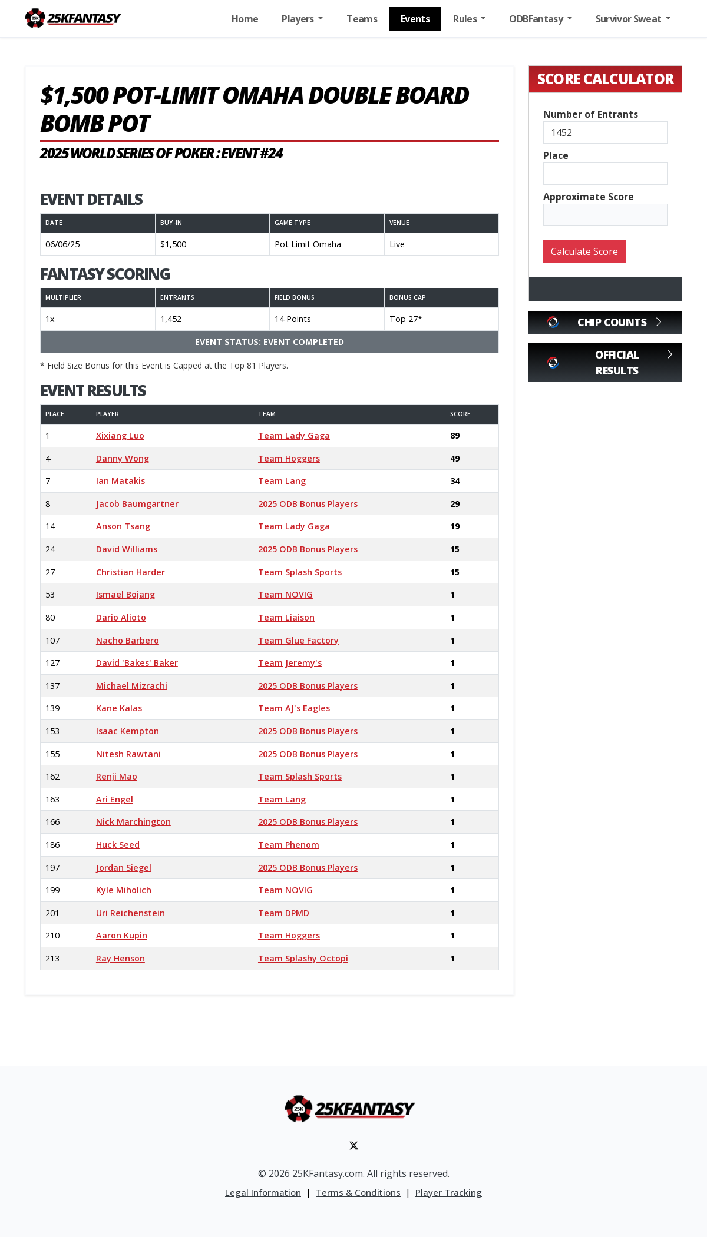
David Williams (126, 549)
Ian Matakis (120, 480)
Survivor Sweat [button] (629, 18)
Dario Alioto (121, 617)
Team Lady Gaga (294, 435)
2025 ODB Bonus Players (308, 503)
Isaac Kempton (127, 731)
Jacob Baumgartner (137, 503)
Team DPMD (283, 912)
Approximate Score (588, 196)
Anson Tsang (123, 526)
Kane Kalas (119, 708)
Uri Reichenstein (130, 912)
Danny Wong (122, 458)
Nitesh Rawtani (128, 754)
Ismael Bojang (125, 594)
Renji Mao (116, 776)
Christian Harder (130, 572)
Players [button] (299, 18)
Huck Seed (118, 844)
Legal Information (263, 1192)
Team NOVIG (285, 594)
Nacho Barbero (127, 640)
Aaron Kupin (121, 935)
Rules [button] (465, 18)
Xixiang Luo (120, 435)
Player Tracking (448, 1192)
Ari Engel (114, 799)
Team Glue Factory (298, 640)
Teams (361, 18)
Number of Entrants (590, 114)
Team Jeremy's (290, 662)
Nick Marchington (133, 821)
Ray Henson (120, 958)
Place (556, 155)
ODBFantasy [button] (536, 18)
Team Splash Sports (300, 572)
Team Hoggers (289, 458)
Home (245, 18)
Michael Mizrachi (131, 685)
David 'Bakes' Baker (137, 662)
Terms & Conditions (358, 1192)
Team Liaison (286, 617)
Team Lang (282, 480)
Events (415, 18)
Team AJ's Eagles (294, 708)
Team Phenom (288, 844)
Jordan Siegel (123, 867)
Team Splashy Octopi (303, 958)
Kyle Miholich (123, 890)
